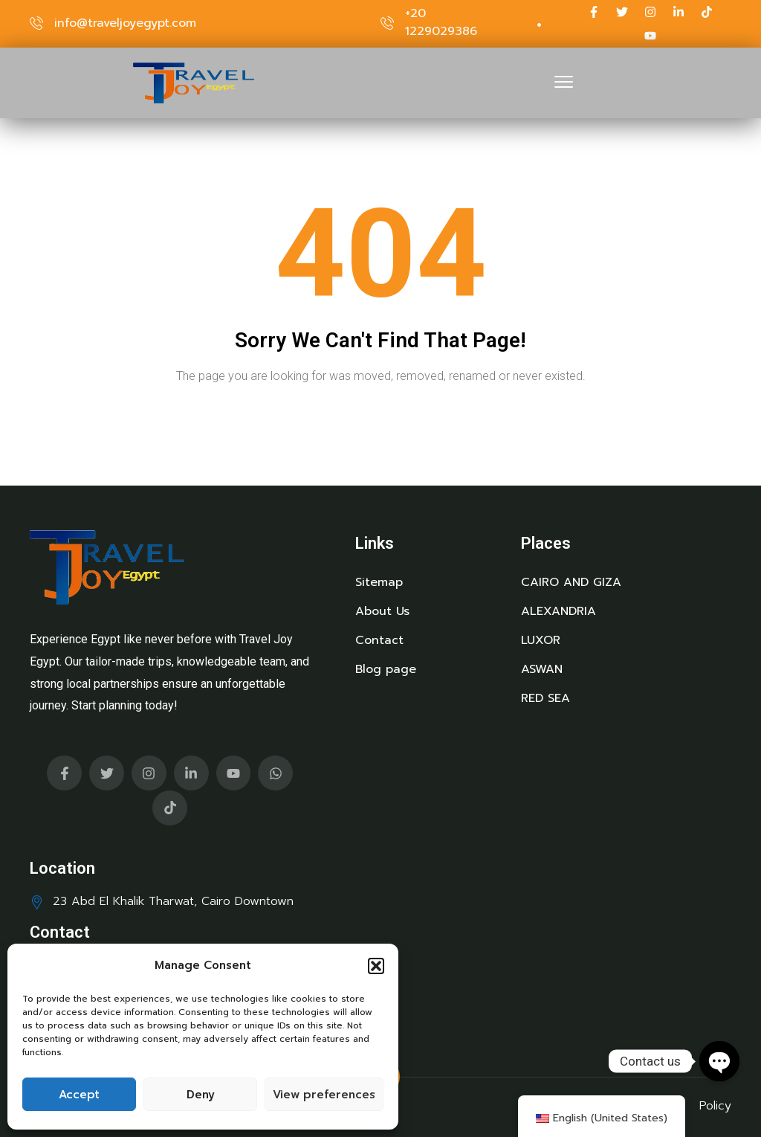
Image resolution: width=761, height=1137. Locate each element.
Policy (715, 1106)
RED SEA (545, 698)
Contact (379, 640)
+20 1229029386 (441, 22)
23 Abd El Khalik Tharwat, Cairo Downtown (173, 901)
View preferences (324, 1094)
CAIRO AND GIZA (571, 582)
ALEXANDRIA (558, 611)
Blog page (385, 669)
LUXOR (540, 640)
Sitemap (379, 582)
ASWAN (542, 669)
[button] (376, 966)
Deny (201, 1094)
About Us (382, 611)
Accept (79, 1094)
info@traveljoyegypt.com (125, 23)
